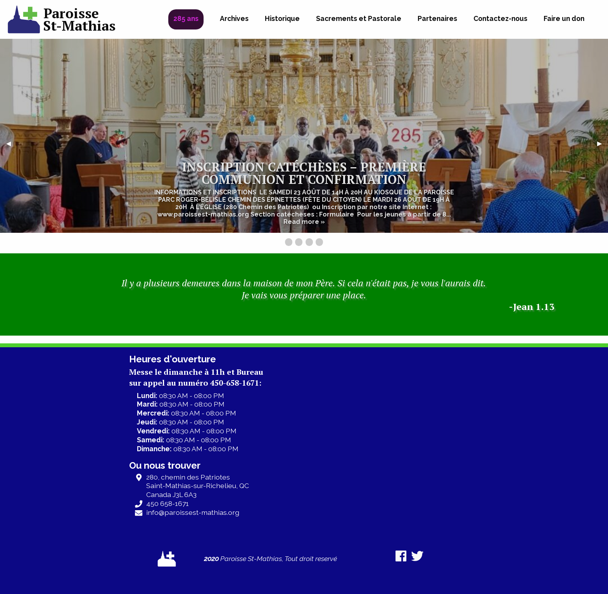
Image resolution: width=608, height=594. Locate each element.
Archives (234, 18)
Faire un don (564, 18)
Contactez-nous (500, 18)
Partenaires (437, 18)
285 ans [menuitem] (186, 18)
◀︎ (11, 143)
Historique (282, 18)
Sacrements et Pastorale (358, 18)
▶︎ (602, 143)
